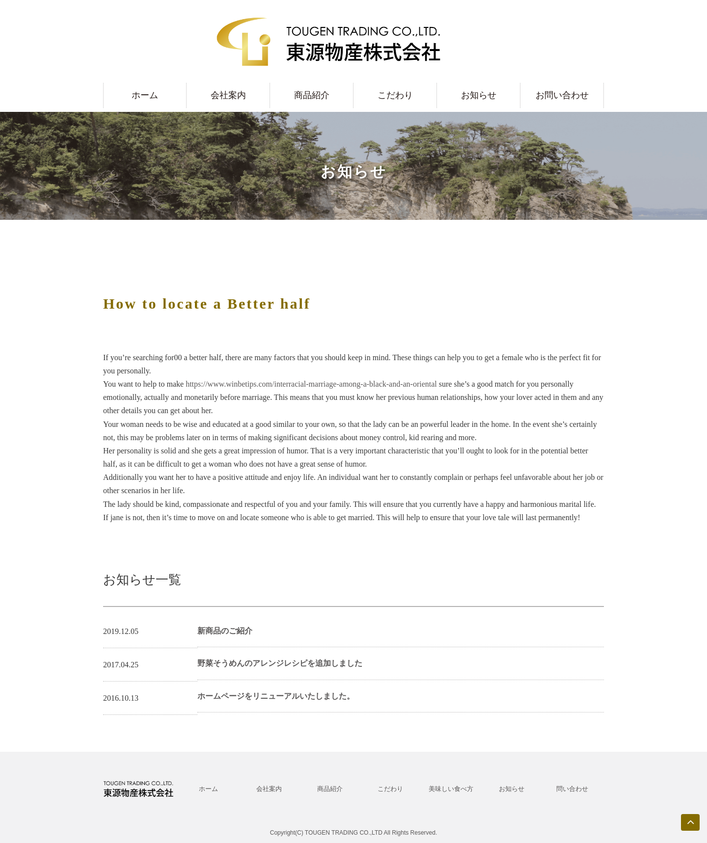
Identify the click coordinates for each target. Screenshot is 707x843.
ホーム (145, 95)
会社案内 (228, 95)
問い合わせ (572, 788)
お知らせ (478, 95)
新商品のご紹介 (224, 631)
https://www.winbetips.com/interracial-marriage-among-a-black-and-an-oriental (311, 384)
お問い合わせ (562, 95)
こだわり (395, 95)
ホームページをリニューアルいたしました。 (275, 696)
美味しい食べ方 (451, 788)
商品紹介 (311, 95)
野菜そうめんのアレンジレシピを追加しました (279, 663)
